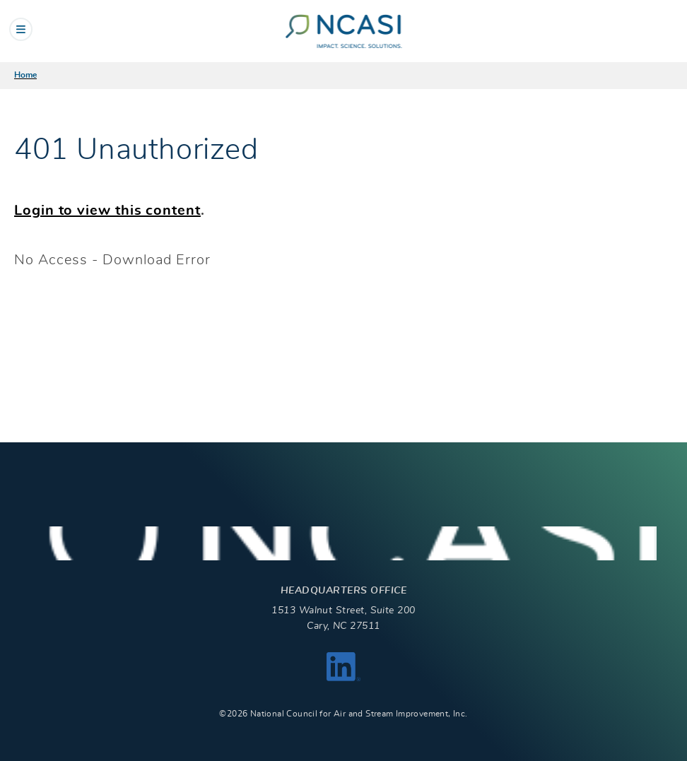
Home (25, 75)
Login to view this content (107, 210)
